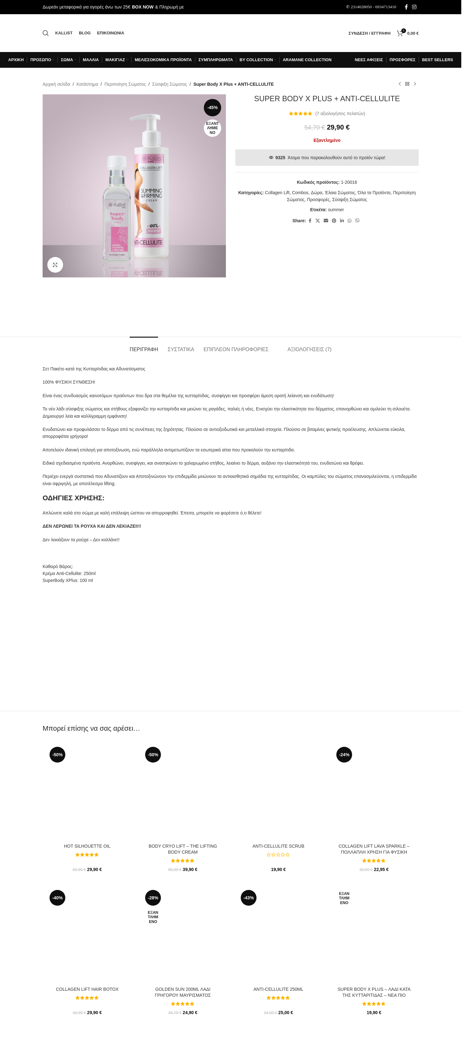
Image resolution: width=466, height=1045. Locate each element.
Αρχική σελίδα (56, 84)
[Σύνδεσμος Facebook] (406, 7)
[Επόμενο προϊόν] (415, 84)
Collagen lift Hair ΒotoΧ (87, 989)
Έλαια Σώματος (340, 192)
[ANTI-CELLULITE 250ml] (278, 936)
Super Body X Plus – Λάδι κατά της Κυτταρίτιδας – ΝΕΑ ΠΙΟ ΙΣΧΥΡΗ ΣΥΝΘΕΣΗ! (374, 995)
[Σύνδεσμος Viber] (357, 221)
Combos (300, 192)
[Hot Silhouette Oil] (87, 792)
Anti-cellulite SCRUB (278, 846)
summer (336, 209)
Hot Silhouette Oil (87, 846)
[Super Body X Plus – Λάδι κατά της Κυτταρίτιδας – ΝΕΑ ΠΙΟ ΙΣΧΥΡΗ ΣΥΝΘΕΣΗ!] (374, 936)
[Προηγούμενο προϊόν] (400, 84)
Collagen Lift (277, 192)
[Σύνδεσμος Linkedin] (342, 221)
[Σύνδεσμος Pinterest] (334, 221)
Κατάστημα (87, 84)
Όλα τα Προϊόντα (374, 192)
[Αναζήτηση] (45, 33)
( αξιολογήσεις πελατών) (340, 113)
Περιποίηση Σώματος (125, 84)
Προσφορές (318, 199)
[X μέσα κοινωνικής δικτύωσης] (318, 221)
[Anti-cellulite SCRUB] (278, 792)
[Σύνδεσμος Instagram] (414, 7)
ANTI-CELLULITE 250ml (279, 989)
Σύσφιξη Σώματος (169, 84)
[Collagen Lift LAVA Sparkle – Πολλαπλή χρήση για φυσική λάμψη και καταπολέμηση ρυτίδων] (374, 792)
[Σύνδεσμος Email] (326, 221)
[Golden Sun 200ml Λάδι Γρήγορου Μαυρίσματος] (183, 936)
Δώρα (316, 192)
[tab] (144, 346)
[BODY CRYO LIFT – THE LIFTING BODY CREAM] (183, 792)
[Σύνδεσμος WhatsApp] (349, 221)
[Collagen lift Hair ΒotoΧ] (87, 936)
